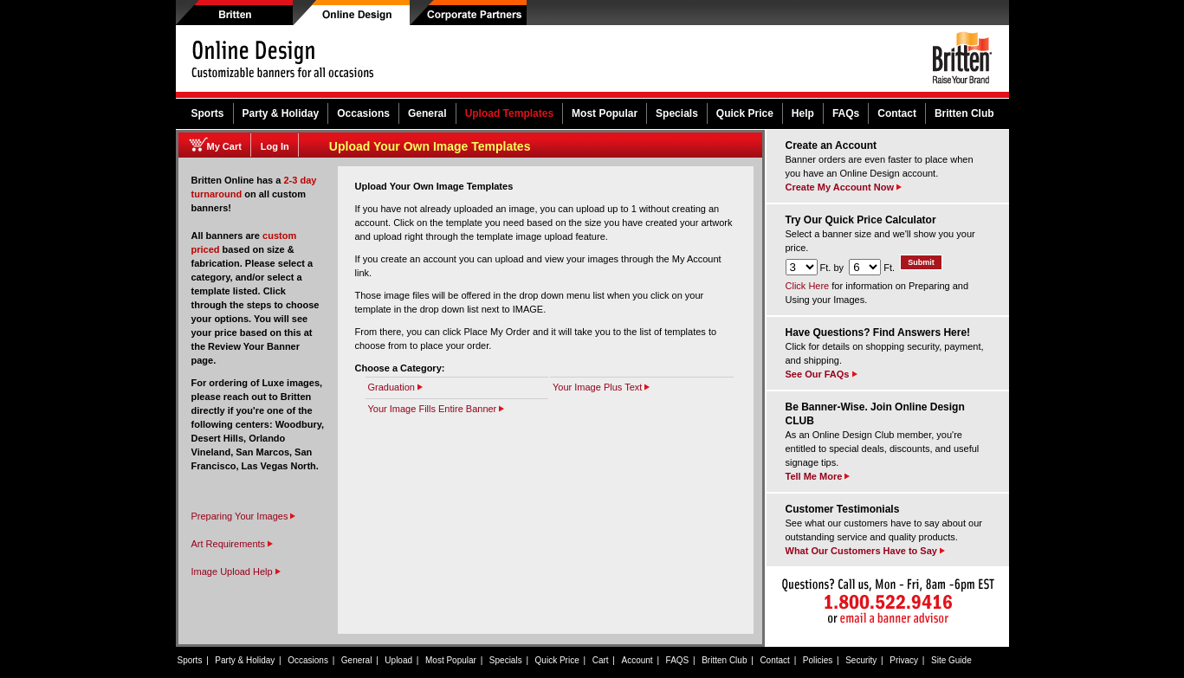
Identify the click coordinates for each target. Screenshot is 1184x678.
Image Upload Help (232, 571)
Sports (207, 113)
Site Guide (951, 660)
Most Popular (604, 113)
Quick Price (744, 113)
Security (861, 660)
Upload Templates (509, 113)
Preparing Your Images (243, 516)
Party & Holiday (281, 113)
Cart (600, 660)
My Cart (224, 146)
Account (637, 660)
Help (803, 113)
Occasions (363, 113)
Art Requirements (232, 544)
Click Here (808, 286)
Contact (896, 113)
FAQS (677, 660)
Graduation (395, 387)
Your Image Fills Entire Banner (436, 409)
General (427, 113)
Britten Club (964, 113)
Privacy (904, 660)
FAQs (845, 113)
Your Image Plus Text (601, 387)
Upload (398, 660)
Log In (275, 146)
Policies (817, 660)
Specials (677, 113)
